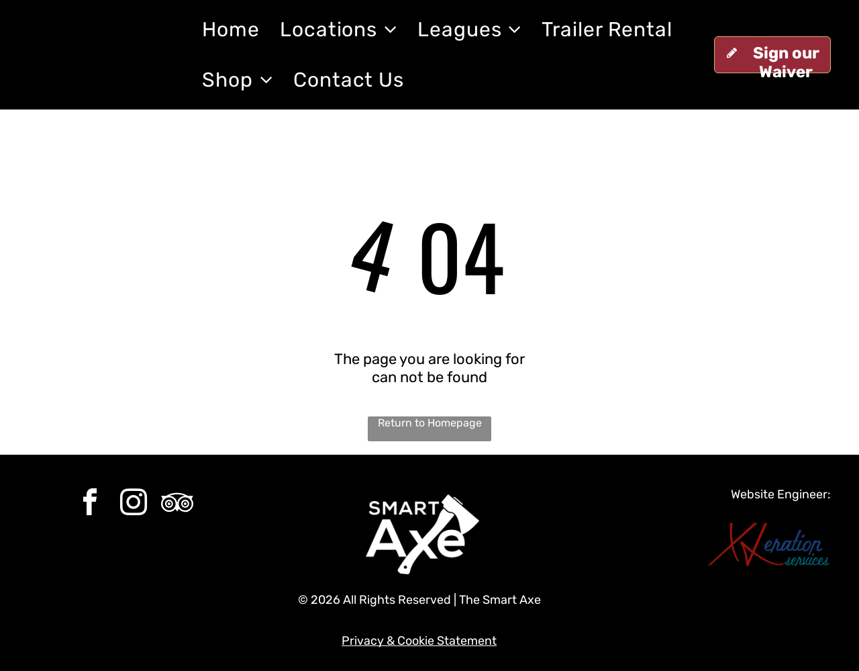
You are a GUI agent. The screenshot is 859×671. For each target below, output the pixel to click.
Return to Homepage (430, 422)
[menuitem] (231, 29)
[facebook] (90, 504)
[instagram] (133, 504)
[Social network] (177, 504)
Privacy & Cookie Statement (419, 640)
